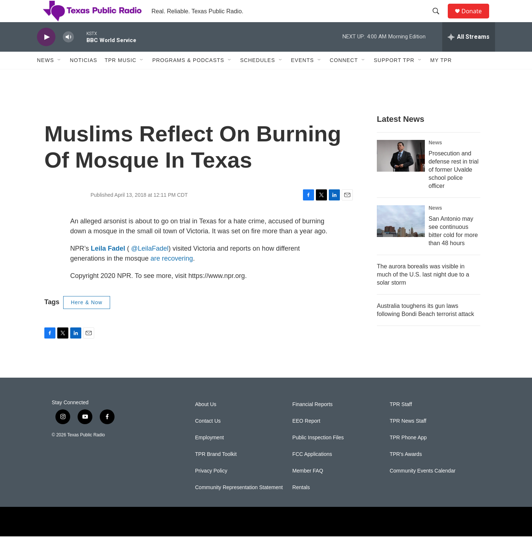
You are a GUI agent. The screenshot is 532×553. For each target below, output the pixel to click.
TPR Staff (401, 421)
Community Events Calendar (423, 487)
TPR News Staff (408, 437)
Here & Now (86, 319)
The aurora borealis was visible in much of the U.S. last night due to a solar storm (423, 291)
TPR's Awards (406, 471)
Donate (476, 19)
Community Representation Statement (239, 504)
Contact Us (208, 437)
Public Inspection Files (318, 454)
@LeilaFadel (149, 265)
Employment (209, 454)
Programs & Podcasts (188, 77)
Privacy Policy (211, 487)
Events (302, 77)
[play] (46, 53)
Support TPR (394, 77)
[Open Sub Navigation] (59, 77)
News (45, 77)
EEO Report (306, 437)
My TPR (441, 77)
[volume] (68, 53)
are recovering (171, 275)
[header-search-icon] (439, 19)
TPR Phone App (408, 454)
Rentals (301, 504)
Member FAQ (307, 487)
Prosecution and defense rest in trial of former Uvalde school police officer (453, 186)
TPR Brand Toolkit (216, 471)
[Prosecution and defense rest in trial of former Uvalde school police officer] (401, 172)
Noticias (83, 77)
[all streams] (468, 53)
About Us (205, 421)
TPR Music (120, 77)
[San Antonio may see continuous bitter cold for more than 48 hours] (401, 238)
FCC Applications (312, 471)
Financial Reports (312, 421)
